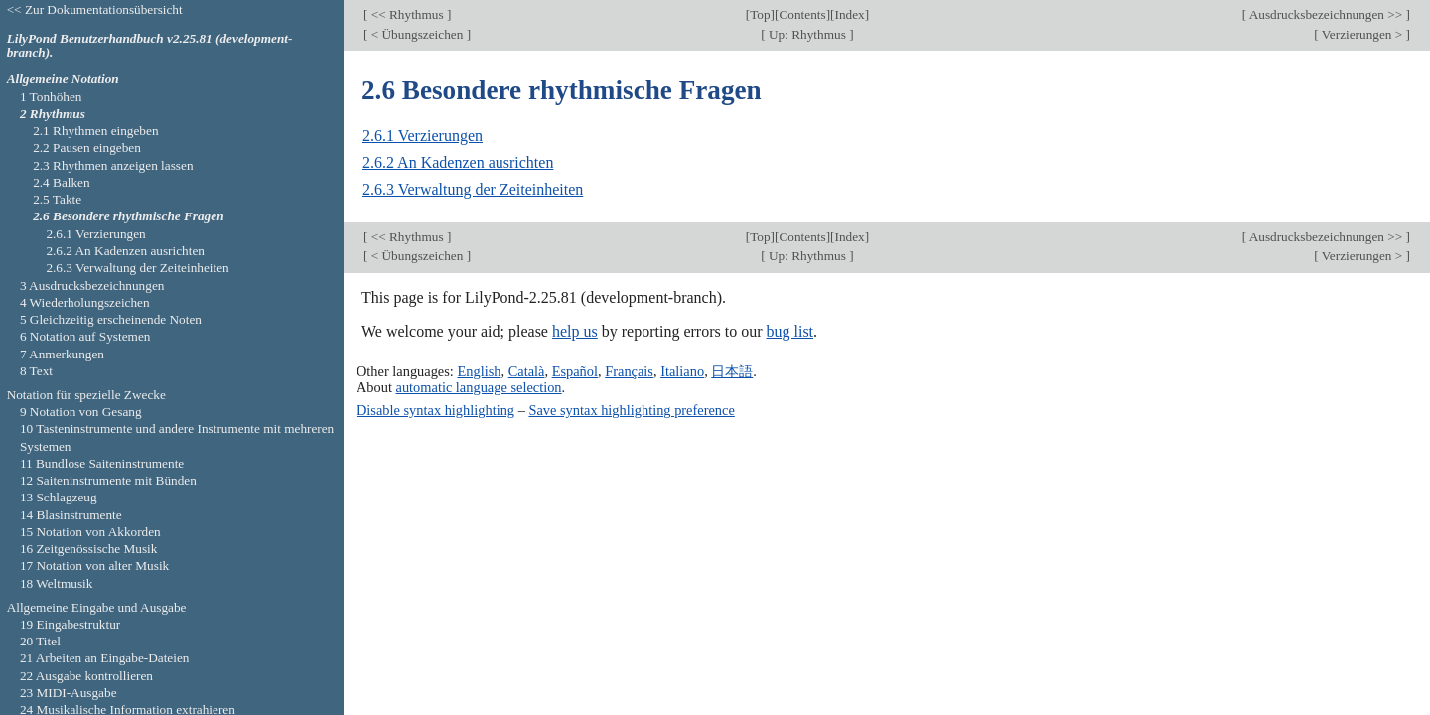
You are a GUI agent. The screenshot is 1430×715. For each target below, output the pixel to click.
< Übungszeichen (416, 34)
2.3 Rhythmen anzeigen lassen (113, 165)
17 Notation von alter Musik (94, 565)
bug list (789, 331)
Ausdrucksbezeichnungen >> (1325, 14)
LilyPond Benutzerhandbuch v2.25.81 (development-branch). (150, 46)
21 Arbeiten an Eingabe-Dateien (105, 657)
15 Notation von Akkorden (90, 531)
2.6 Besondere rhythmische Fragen (128, 216)
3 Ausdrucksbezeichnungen (92, 285)
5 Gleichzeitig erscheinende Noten (111, 319)
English (478, 371)
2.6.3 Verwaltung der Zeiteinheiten (472, 189)
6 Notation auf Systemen (85, 336)
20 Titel (40, 641)
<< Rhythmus (406, 14)
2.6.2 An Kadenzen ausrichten (457, 162)
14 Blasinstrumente (71, 514)
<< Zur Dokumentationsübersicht (95, 9)
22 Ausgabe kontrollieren (86, 675)
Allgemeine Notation (63, 79)
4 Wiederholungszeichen (85, 302)
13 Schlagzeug (58, 497)
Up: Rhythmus (807, 34)
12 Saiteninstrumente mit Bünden (108, 480)
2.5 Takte (57, 199)
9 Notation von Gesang (81, 411)
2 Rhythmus (52, 113)
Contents (802, 14)
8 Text (36, 370)
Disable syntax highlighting (435, 410)
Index (849, 14)
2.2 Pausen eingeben (87, 147)
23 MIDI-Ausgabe (68, 692)
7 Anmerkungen (62, 354)
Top (760, 14)
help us (575, 331)
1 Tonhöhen (51, 96)
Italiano (682, 371)
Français (629, 371)
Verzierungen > (1362, 34)
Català (526, 371)
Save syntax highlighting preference (631, 410)
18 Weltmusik (56, 583)
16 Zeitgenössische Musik (89, 548)
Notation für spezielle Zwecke (86, 394)
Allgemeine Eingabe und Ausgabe (97, 607)
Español (575, 371)
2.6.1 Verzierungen (422, 135)
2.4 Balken (61, 182)
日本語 (732, 371)
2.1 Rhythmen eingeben (95, 130)
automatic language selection (479, 387)
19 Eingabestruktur (70, 624)
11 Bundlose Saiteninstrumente (102, 463)
